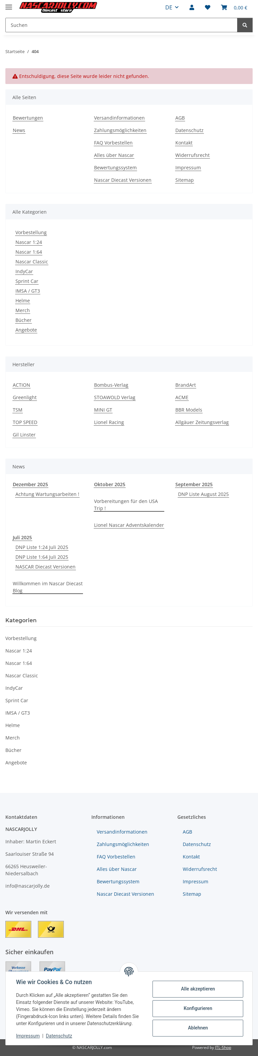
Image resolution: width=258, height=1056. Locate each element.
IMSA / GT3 (27, 291)
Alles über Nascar (114, 155)
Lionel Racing (109, 422)
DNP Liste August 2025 (203, 494)
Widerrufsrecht (192, 155)
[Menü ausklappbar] (8, 4)
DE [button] (168, 7)
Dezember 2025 (30, 484)
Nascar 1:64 (28, 252)
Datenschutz (59, 1036)
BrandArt (185, 385)
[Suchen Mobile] (121, 25)
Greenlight (25, 397)
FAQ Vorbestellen (113, 142)
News (19, 130)
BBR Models (188, 410)
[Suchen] (245, 25)
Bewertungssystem (115, 167)
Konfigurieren (197, 1008)
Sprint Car (26, 281)
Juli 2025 (22, 537)
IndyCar (24, 271)
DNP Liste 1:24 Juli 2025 (41, 547)
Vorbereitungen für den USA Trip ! (126, 504)
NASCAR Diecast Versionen (45, 566)
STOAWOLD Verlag (114, 397)
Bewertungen (28, 118)
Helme (22, 300)
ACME (181, 397)
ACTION (21, 385)
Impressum (28, 1036)
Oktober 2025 (109, 484)
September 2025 (194, 484)
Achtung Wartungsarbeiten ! (47, 494)
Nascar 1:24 (28, 242)
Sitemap (184, 180)
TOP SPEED (25, 422)
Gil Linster (24, 434)
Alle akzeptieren (197, 988)
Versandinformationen (119, 118)
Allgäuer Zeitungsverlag (202, 422)
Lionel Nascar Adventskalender (129, 525)
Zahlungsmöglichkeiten (120, 130)
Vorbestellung (31, 232)
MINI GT (103, 410)
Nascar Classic (31, 261)
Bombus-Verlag (111, 385)
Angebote (26, 330)
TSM (18, 410)
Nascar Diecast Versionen (123, 180)
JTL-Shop (223, 1047)
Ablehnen (197, 1027)
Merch (22, 310)
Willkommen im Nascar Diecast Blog (48, 587)
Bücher (23, 320)
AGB (180, 118)
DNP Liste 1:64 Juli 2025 (41, 557)
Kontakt (183, 142)
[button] (192, 7)
